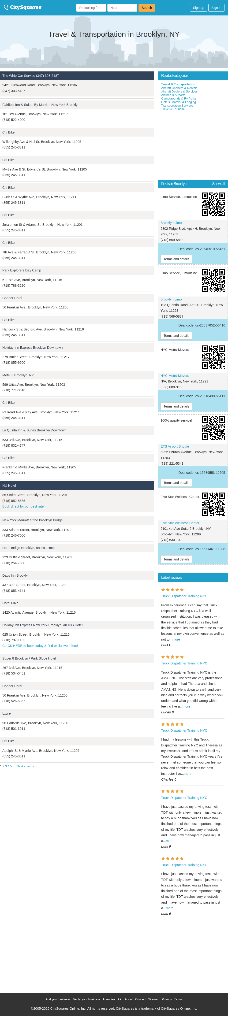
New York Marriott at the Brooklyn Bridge (32, 520)
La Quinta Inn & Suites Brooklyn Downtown (34, 430)
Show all (218, 184)
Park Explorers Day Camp (21, 270)
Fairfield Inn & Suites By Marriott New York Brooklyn (40, 105)
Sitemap (153, 999)
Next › (21, 766)
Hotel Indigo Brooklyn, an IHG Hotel (28, 548)
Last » (30, 766)
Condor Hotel (12, 298)
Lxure (6, 713)
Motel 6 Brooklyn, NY (18, 375)
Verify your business (86, 999)
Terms (178, 999)
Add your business (58, 999)
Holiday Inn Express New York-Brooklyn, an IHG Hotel (42, 625)
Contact (140, 999)
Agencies (109, 999)
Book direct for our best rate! (23, 506)
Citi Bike (8, 132)
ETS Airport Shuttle (175, 446)
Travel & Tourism (172, 109)
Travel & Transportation (178, 84)
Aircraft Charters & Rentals (179, 88)
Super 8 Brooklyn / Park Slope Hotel (29, 658)
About (129, 999)
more (176, 639)
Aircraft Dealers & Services (179, 91)
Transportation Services (177, 105)
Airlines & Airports (173, 95)
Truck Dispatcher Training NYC (184, 596)
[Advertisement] (193, 146)
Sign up (198, 8)
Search (147, 8)
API (119, 999)
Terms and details (176, 259)
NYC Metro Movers (175, 376)
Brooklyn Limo (171, 223)
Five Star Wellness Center (180, 523)
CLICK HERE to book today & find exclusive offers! (40, 646)
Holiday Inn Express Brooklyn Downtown (32, 347)
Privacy (167, 999)
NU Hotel (9, 485)
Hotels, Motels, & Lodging (178, 102)
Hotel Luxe (10, 603)
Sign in (216, 8)
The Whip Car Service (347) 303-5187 (30, 76)
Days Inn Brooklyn (16, 575)
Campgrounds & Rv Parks (178, 98)
